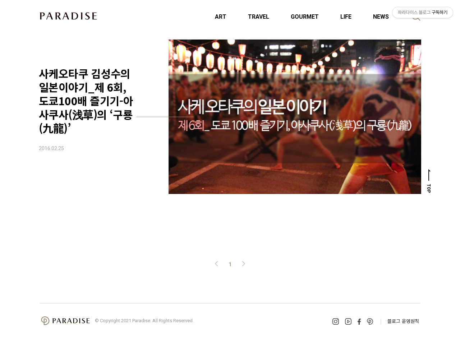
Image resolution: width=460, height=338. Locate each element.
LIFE (345, 16)
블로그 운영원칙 (403, 321)
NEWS (381, 16)
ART (220, 16)
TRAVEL (258, 16)
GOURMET (305, 16)
